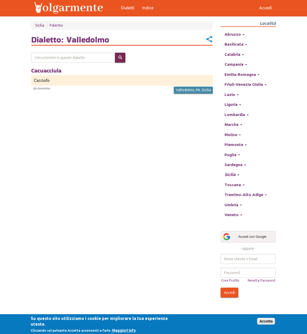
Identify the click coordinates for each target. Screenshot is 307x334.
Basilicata (236, 44)
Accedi (229, 292)
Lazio (232, 94)
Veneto (233, 214)
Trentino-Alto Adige (246, 194)
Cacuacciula (46, 70)
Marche (233, 124)
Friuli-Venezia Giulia (246, 84)
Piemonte (236, 144)
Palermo (56, 25)
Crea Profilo (230, 280)
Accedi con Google (244, 237)
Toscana (235, 185)
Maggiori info (124, 330)
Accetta (266, 321)
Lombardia (237, 114)
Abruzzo (235, 34)
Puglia (232, 155)
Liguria (233, 104)
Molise (233, 134)
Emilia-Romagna (242, 74)
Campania (236, 64)
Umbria (233, 205)
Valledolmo (185, 90)
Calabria (234, 54)
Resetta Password (261, 280)
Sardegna (235, 164)
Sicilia (39, 25)
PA (198, 90)
